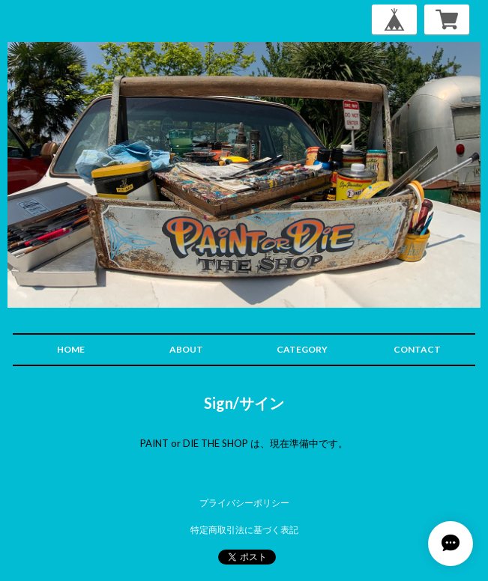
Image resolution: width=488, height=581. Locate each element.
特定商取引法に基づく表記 (244, 529)
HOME (71, 349)
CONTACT (417, 349)
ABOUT (186, 349)
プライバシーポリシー (244, 502)
